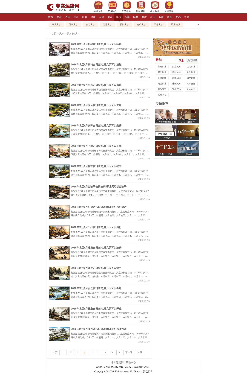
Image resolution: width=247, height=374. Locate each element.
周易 (178, 17)
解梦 (135, 17)
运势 (101, 17)
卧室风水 (73, 24)
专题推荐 (162, 103)
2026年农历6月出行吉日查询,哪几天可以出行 (96, 227)
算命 (110, 17)
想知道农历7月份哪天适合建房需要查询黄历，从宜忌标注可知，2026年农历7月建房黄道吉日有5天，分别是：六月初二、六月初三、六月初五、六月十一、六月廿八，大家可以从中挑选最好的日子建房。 (110, 256)
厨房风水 (191, 78)
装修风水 (158, 24)
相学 (127, 17)
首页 (50, 17)
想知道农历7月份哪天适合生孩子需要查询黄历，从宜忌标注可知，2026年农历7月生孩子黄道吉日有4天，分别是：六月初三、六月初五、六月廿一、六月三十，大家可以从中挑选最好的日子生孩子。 (110, 195)
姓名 (84, 17)
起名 (59, 17)
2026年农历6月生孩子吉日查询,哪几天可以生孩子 (98, 186)
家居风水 (56, 24)
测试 (144, 17)
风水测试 (162, 95)
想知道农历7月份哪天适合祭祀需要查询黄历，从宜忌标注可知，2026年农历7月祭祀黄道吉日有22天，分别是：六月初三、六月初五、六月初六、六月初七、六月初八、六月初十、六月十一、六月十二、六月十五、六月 (110, 73)
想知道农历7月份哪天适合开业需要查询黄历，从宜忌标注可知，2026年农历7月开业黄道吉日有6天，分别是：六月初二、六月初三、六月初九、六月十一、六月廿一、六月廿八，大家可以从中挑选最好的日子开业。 (110, 317)
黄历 (152, 17)
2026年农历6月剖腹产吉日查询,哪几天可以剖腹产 (98, 207)
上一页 (54, 352)
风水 (118, 18)
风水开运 (191, 83)
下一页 (128, 352)
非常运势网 (117, 362)
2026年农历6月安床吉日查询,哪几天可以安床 (96, 105)
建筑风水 (176, 83)
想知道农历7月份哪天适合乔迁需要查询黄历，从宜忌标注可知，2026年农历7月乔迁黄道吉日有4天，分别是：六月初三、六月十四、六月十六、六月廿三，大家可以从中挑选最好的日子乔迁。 (110, 297)
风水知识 (175, 24)
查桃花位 (176, 89)
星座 (93, 17)
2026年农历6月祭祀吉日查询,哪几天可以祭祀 (96, 64)
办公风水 (141, 24)
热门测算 (192, 60)
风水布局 (191, 89)
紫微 (161, 17)
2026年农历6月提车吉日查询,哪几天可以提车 (96, 166)
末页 (140, 352)
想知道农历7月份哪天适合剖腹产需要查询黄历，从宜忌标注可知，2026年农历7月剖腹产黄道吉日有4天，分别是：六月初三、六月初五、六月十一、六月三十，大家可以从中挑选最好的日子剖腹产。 (110, 215)
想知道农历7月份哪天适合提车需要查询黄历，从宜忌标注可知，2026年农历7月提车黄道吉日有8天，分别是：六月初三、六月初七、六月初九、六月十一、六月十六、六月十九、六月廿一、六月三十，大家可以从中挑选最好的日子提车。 (110, 175)
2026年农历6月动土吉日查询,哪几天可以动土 (96, 268)
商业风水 (162, 83)
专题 (186, 17)
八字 (67, 17)
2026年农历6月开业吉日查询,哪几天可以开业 (96, 308)
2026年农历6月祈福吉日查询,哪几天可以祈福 (96, 44)
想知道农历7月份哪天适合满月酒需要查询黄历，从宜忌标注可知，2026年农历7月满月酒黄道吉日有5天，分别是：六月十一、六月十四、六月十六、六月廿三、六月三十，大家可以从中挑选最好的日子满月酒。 (110, 337)
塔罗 (169, 17)
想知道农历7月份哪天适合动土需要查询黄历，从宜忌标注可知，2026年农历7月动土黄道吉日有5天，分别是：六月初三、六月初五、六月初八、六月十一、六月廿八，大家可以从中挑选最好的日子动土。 (110, 276)
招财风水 (124, 24)
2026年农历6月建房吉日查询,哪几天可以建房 (96, 247)
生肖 (76, 17)
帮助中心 (131, 362)
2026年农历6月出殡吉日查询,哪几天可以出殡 (96, 85)
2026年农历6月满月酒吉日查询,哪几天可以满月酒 (98, 329)
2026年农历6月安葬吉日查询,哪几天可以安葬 (96, 125)
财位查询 (162, 89)
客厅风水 (107, 24)
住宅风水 (90, 24)
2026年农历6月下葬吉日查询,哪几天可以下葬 (96, 146)
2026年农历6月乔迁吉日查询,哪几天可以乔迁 (96, 288)
